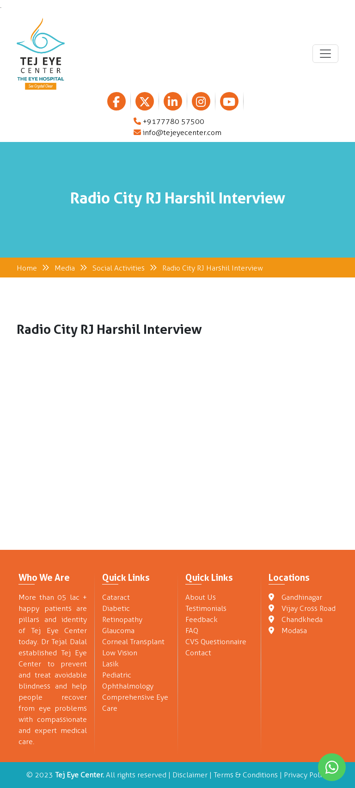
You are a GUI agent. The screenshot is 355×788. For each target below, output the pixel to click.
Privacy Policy (306, 774)
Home (27, 268)
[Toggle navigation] (325, 53)
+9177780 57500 (169, 121)
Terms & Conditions (246, 774)
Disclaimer (190, 774)
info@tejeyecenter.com (177, 132)
